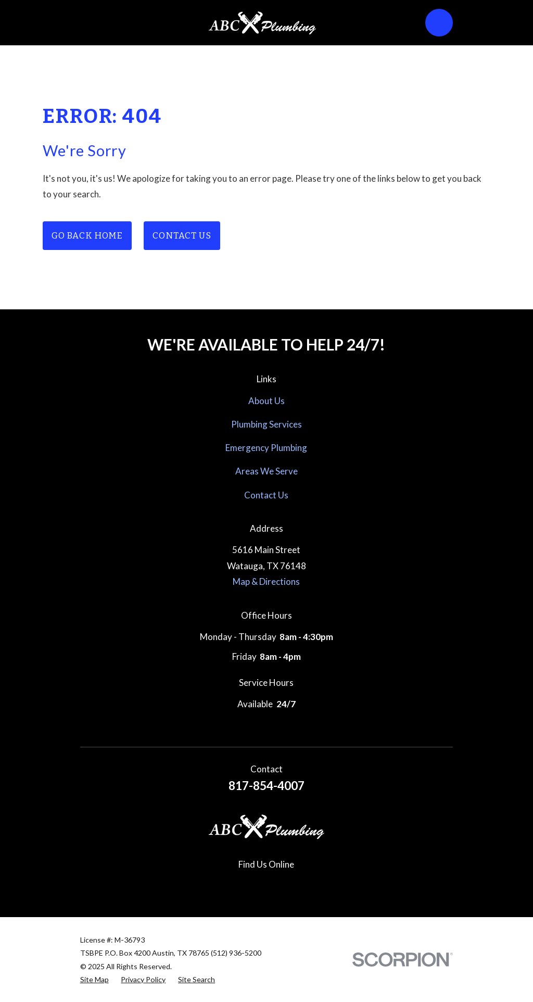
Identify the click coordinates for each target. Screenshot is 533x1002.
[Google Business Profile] (193, 884)
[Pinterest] (266, 884)
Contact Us (182, 235)
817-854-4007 (266, 786)
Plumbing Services (266, 424)
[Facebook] (217, 884)
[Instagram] (242, 884)
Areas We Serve (266, 471)
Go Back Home (87, 235)
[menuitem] (94, 979)
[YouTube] (315, 884)
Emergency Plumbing (266, 447)
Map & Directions (266, 581)
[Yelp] (291, 884)
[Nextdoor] (340, 884)
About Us (266, 400)
